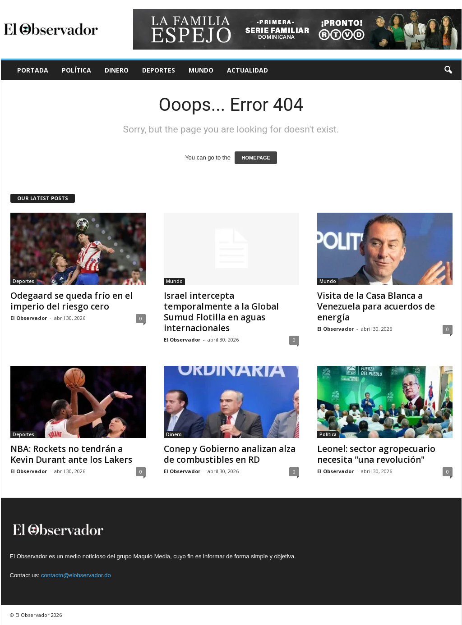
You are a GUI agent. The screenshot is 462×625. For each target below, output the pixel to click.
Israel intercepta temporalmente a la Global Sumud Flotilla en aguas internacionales (221, 312)
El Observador (28, 318)
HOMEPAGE (255, 157)
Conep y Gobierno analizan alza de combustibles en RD (230, 454)
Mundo (201, 70)
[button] (448, 70)
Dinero (117, 70)
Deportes (158, 70)
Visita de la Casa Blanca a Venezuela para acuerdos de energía (376, 306)
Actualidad (247, 70)
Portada (32, 70)
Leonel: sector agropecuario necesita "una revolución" (376, 454)
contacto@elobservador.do (76, 575)
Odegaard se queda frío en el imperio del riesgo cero (71, 301)
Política (76, 70)
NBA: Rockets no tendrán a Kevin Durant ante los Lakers (71, 454)
